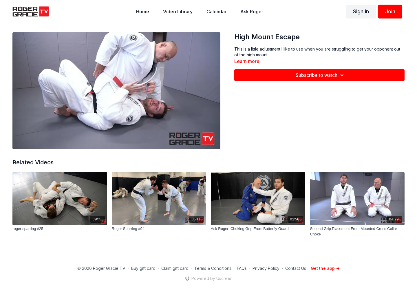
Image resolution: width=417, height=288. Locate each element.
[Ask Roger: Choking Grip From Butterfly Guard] (258, 229)
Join (390, 11)
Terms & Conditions (212, 268)
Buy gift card (143, 268)
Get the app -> (325, 268)
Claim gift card (175, 268)
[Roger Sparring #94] (159, 229)
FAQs (242, 268)
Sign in (361, 11)
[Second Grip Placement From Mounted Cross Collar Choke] (357, 231)
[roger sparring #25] (59, 229)
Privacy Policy (266, 268)
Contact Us (295, 268)
